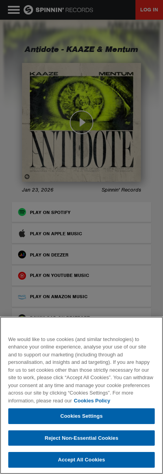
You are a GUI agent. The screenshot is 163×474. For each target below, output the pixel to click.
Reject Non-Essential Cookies (81, 438)
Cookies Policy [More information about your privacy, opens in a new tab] (92, 401)
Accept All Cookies (81, 460)
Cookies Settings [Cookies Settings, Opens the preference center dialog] (81, 416)
